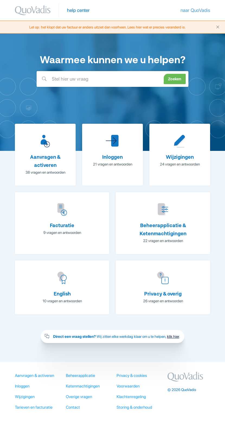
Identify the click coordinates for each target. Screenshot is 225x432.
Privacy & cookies (132, 375)
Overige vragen (79, 396)
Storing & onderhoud (134, 407)
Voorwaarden (128, 386)
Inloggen (22, 386)
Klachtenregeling (131, 396)
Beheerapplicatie (80, 375)
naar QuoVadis (195, 10)
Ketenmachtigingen (83, 386)
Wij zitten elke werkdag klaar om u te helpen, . (112, 336)
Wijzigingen (25, 396)
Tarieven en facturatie (34, 407)
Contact (73, 407)
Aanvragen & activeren (34, 375)
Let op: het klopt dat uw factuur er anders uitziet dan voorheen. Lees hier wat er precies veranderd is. (124, 27)
